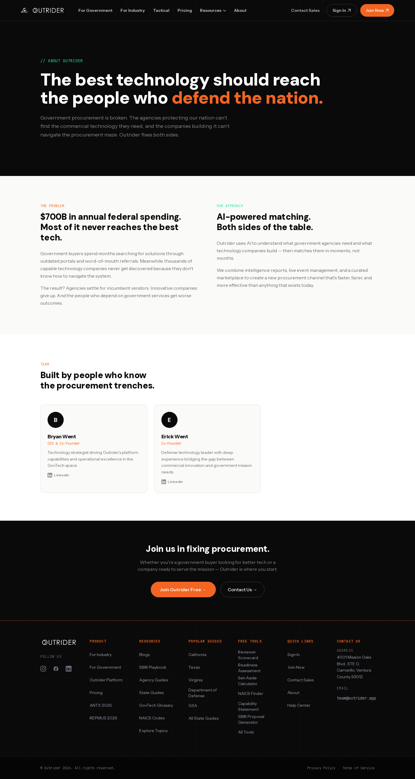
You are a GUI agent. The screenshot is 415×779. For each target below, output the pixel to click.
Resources (213, 10)
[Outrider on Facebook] (56, 668)
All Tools (246, 732)
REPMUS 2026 (103, 718)
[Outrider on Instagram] (43, 668)
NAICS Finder (250, 693)
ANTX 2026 (101, 705)
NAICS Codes (152, 718)
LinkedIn (58, 475)
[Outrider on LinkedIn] (68, 668)
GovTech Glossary (156, 705)
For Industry (132, 10)
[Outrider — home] (43, 10)
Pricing (185, 10)
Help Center (298, 705)
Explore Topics (153, 730)
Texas (194, 667)
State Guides (151, 692)
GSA (192, 705)
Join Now (377, 10)
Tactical (161, 10)
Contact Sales (305, 10)
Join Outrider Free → (183, 589)
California (197, 654)
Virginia (195, 680)
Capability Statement (248, 706)
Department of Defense (202, 692)
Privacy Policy (321, 768)
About (240, 10)
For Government (95, 10)
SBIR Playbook (152, 667)
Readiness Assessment (249, 667)
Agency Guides (153, 680)
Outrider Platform (106, 680)
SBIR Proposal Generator (251, 719)
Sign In (342, 10)
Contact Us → (242, 589)
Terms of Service (358, 768)
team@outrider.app (356, 698)
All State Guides (203, 718)
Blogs (144, 654)
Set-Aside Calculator (247, 680)
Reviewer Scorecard (248, 654)
